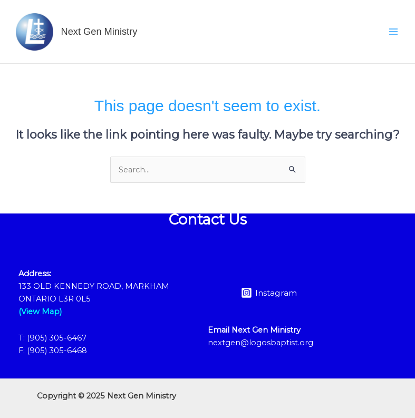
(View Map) (40, 311)
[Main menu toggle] (393, 32)
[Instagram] (269, 292)
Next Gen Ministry (99, 31)
